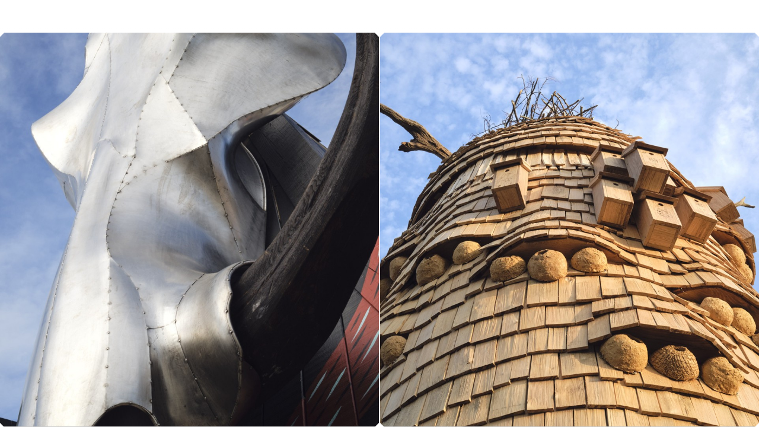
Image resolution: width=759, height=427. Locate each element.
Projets (607, 22)
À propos (700, 22)
